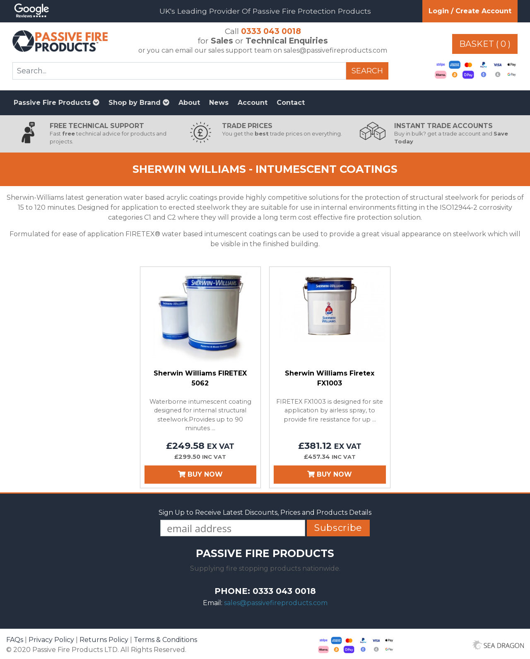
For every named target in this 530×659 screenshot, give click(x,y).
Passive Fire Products (56, 103)
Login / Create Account (470, 11)
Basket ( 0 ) (485, 44)
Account (252, 103)
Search (367, 70)
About (189, 103)
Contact (291, 103)
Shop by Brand (138, 103)
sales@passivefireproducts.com (276, 603)
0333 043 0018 (271, 31)
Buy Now (200, 474)
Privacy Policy (51, 640)
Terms (165, 640)
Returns (104, 640)
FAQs (14, 640)
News (219, 103)
